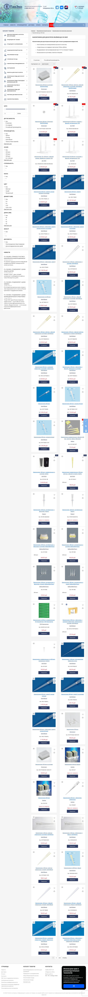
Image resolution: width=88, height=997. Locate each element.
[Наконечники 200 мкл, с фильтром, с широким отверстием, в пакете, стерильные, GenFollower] (72, 928)
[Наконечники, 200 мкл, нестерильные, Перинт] (72, 499)
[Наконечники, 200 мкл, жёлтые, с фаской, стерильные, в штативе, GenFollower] (44, 322)
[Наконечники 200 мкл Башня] (72, 754)
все (60, 957)
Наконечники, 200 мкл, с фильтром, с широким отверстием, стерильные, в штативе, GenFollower (72, 621)
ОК (74, 986)
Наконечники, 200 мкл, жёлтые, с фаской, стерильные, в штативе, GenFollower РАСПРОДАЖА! (72, 86)
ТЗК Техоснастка (44, 624)
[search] (69, 25)
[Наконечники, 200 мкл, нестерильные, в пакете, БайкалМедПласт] (72, 572)
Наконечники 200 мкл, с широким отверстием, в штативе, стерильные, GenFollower (44, 368)
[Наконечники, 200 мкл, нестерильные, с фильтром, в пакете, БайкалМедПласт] (44, 572)
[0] (9, 113)
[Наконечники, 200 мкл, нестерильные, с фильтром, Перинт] (44, 499)
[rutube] (66, 7)
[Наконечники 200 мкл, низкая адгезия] (72, 393)
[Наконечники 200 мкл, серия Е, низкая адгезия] (44, 684)
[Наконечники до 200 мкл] (44, 287)
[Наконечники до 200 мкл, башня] (72, 858)
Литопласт (44, 89)
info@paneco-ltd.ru (48, 8)
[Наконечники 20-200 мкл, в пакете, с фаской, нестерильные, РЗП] (72, 111)
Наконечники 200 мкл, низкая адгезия (72, 403)
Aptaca (72, 441)
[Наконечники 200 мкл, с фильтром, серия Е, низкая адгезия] (44, 719)
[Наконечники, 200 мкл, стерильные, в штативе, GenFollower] (72, 252)
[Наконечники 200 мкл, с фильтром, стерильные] (72, 788)
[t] (57, 7)
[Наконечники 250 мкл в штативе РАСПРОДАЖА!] (44, 75)
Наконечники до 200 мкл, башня (72, 868)
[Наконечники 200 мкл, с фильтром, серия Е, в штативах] (72, 216)
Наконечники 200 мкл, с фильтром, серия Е (44, 261)
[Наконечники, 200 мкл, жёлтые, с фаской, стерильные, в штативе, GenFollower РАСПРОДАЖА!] (72, 75)
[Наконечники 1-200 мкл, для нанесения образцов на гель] (72, 649)
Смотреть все (8, 144)
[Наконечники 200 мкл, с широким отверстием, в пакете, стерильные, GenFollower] (44, 928)
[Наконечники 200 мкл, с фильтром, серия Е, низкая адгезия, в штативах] (44, 216)
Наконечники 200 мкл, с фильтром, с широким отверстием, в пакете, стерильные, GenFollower (72, 939)
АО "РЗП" (72, 125)
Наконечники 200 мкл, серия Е (72, 191)
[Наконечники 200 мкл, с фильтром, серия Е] (44, 252)
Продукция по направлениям (31, 973)
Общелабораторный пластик (30, 975)
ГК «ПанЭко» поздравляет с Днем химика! (14, 283)
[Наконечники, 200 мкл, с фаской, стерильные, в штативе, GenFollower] (72, 287)
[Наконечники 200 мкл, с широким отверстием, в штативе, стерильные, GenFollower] (44, 357)
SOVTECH (44, 476)
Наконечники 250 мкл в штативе (44, 764)
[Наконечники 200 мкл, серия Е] (72, 181)
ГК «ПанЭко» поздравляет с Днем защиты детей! (14, 270)
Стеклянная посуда (28, 980)
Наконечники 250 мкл (72, 729)
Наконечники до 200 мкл (44, 297)
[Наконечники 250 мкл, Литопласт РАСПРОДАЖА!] (44, 111)
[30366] (22, 113)
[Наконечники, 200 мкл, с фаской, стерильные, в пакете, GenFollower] (44, 893)
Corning (72, 767)
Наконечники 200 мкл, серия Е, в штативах (72, 694)
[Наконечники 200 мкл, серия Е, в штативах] (72, 684)
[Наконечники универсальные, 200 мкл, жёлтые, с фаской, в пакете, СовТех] (72, 462)
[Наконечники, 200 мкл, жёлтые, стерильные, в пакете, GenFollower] (44, 858)
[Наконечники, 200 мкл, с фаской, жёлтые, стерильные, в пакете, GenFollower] (72, 322)
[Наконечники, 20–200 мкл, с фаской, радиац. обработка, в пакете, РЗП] (44, 146)
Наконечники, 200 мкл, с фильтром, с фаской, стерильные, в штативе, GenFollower (72, 368)
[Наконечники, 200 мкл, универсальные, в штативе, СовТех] (44, 462)
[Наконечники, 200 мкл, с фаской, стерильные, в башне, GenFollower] (72, 893)
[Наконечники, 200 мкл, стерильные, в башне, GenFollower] (72, 823)
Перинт (44, 514)
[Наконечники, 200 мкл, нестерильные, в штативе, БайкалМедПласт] (72, 535)
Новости (7, 252)
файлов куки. (74, 979)
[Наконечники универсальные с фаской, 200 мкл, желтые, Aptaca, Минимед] (72, 427)
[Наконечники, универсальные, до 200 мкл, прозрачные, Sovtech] (44, 649)
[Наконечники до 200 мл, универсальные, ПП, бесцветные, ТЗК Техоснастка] (44, 610)
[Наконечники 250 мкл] (72, 719)
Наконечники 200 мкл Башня (72, 764)
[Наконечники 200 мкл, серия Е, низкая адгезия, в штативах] (44, 181)
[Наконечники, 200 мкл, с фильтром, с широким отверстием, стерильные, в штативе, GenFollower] (72, 610)
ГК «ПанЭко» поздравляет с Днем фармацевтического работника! (14, 295)
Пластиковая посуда (28, 977)
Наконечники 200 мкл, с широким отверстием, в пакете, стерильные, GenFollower (44, 939)
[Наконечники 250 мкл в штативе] (44, 754)
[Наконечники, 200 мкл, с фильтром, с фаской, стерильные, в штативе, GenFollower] (72, 357)
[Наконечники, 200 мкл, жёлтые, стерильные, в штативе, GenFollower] (44, 823)
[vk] (61, 7)
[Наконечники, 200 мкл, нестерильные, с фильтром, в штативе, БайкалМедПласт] (44, 535)
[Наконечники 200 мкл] (44, 393)
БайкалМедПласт (44, 549)
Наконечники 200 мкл (44, 403)
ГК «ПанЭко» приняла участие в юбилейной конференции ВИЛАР (14, 257)
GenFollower (72, 90)
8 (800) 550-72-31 (29, 8)
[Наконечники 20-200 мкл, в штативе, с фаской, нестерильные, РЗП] (72, 146)
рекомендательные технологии (71, 982)
